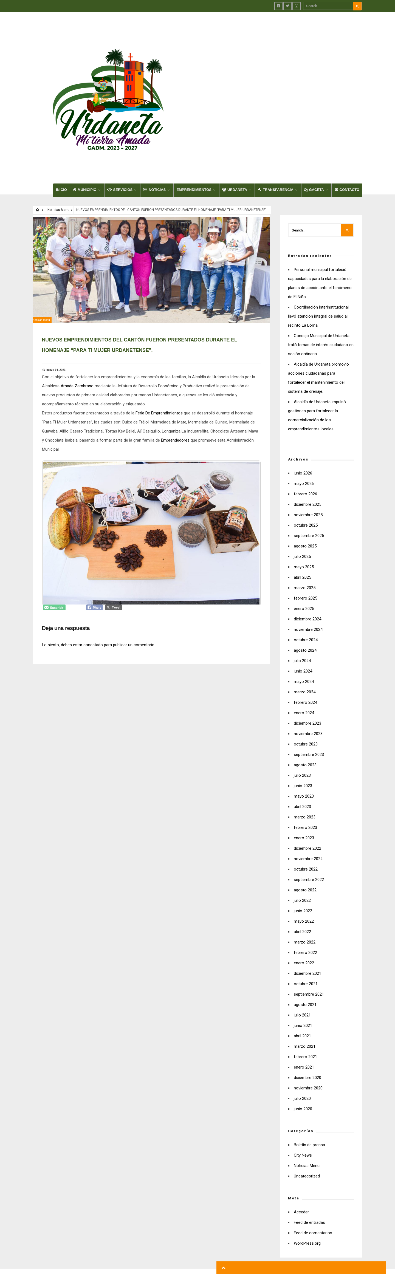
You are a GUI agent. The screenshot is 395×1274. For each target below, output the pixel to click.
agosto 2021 (305, 899)
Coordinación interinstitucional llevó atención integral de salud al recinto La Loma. (318, 210)
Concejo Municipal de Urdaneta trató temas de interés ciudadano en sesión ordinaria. (321, 239)
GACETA (314, 84)
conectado (95, 542)
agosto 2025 (305, 440)
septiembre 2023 (309, 649)
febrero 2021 (305, 951)
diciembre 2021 (307, 868)
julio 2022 (302, 795)
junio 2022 (303, 805)
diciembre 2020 (307, 972)
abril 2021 (302, 930)
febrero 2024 (305, 597)
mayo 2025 (304, 461)
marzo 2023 (304, 711)
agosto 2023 (305, 659)
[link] (79, 283)
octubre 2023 (306, 638)
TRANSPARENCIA (276, 84)
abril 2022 (302, 826)
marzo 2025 (304, 482)
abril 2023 (302, 701)
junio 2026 (303, 367)
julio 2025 (302, 451)
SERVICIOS (120, 84)
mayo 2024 (304, 576)
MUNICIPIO (85, 84)
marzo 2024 (304, 586)
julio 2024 (302, 555)
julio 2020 (302, 993)
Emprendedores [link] (188, 338)
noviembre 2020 (308, 982)
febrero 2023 (305, 722)
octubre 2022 (306, 763)
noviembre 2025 (308, 409)
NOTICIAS (154, 84)
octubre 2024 (306, 534)
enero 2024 (304, 607)
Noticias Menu (58, 104)
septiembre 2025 (309, 430)
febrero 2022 (305, 847)
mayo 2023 (304, 690)
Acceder (301, 1106)
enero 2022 (304, 857)
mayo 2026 (304, 378)
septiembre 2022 (309, 774)
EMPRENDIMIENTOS (193, 84)
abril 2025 (302, 472)
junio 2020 (303, 1003)
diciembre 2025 (307, 399)
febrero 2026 (305, 388)
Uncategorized (307, 1070)
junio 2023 (303, 680)
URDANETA (234, 84)
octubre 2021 (306, 878)
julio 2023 (302, 670)
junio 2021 (303, 920)
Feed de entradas (309, 1117)
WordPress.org (307, 1137)
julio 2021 (302, 909)
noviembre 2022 (308, 753)
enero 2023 (304, 732)
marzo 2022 (304, 836)
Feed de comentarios (313, 1127)
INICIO (61, 84)
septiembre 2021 (309, 888)
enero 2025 (304, 503)
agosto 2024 (305, 545)
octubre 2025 (306, 419)
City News (303, 1049)
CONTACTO (347, 84)
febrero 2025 (305, 492)
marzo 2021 (304, 941)
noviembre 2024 (308, 524)
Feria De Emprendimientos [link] (161, 311)
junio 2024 (303, 565)
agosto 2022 (305, 784)
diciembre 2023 (307, 617)
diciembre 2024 (307, 513)
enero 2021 (304, 961)
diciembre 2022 (307, 743)
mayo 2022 (304, 815)
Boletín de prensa (309, 1039)
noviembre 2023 (308, 628)
